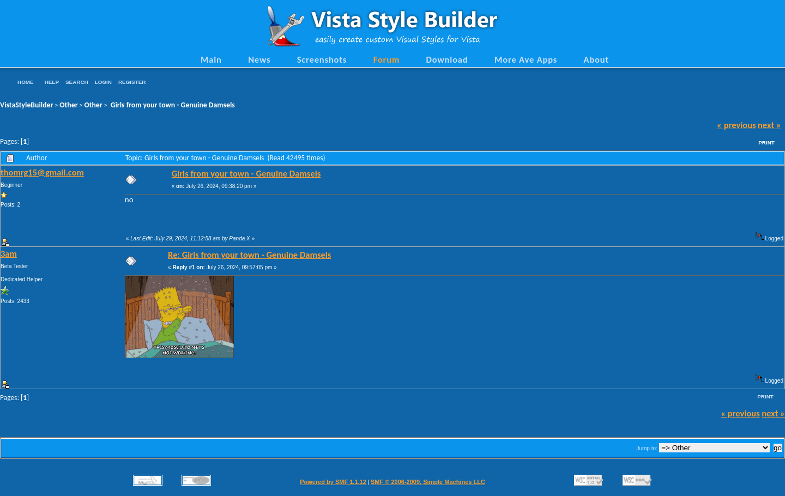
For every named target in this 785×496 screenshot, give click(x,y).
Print (766, 143)
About (596, 59)
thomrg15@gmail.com (42, 172)
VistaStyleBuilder (26, 105)
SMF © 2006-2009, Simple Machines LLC (428, 482)
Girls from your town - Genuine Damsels (172, 105)
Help (52, 82)
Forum (386, 59)
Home (25, 82)
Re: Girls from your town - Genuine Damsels (249, 254)
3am (9, 253)
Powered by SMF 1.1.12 (333, 482)
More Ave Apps (525, 59)
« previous (736, 124)
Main (211, 59)
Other (68, 105)
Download (447, 59)
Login (103, 82)
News (259, 59)
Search (76, 82)
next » (769, 124)
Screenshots (322, 59)
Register (132, 82)
